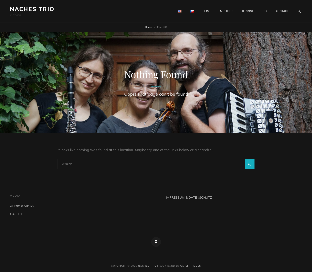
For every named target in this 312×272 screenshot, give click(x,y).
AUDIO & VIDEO (22, 206)
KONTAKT (282, 11)
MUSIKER (226, 11)
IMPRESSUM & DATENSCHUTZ (189, 197)
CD (265, 11)
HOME (207, 11)
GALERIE (16, 214)
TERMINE (248, 11)
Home (148, 26)
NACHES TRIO (32, 9)
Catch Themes (190, 265)
